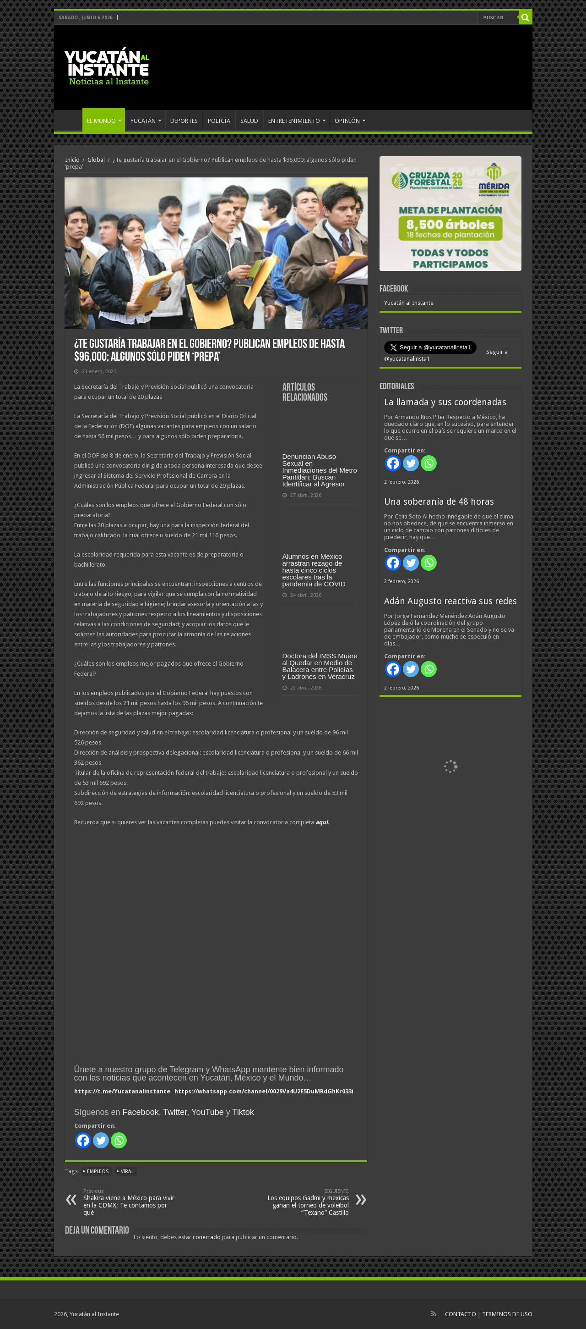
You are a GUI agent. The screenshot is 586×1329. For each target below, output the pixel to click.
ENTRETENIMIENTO (294, 120)
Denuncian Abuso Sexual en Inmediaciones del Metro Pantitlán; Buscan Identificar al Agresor (319, 470)
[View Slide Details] (450, 215)
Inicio (72, 159)
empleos (98, 1172)
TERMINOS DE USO (507, 1314)
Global (96, 159)
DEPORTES (184, 120)
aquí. (322, 822)
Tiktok (243, 1112)
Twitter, (176, 1112)
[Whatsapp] (119, 1140)
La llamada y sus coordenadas (445, 402)
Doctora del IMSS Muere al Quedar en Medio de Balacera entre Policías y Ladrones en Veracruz (320, 666)
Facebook (141, 1112)
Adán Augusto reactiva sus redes (450, 601)
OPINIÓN (347, 120)
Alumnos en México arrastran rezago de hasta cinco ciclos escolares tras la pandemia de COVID (314, 570)
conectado (207, 1237)
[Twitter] (101, 1140)
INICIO (70, 119)
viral (127, 1172)
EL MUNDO (101, 120)
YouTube (207, 1112)
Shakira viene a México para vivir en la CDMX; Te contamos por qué (130, 1202)
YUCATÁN (143, 120)
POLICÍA (219, 120)
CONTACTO (460, 1314)
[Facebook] (83, 1140)
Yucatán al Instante (409, 302)
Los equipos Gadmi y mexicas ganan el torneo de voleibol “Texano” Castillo (302, 1202)
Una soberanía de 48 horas (439, 501)
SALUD (249, 120)
